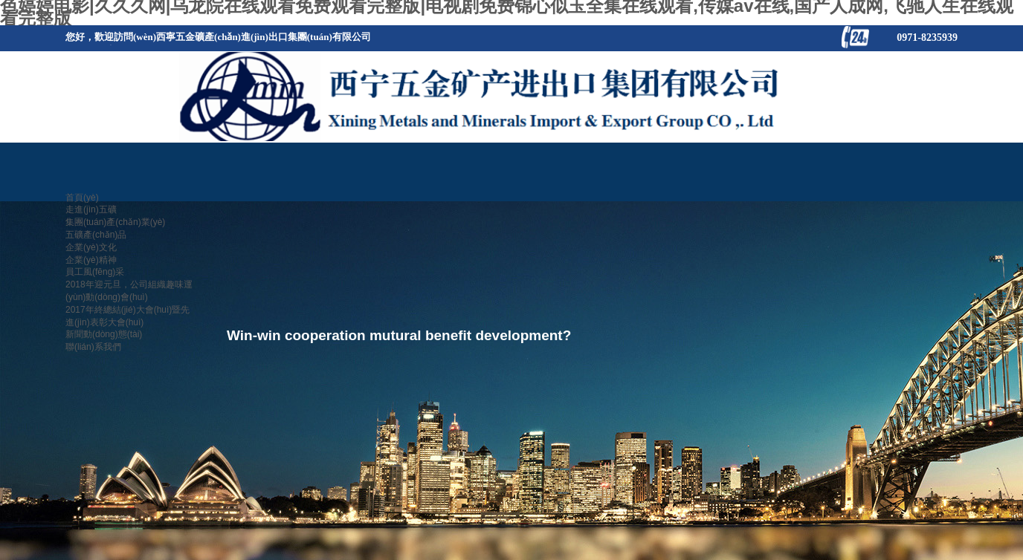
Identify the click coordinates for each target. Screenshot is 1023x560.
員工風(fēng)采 (94, 272)
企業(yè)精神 (91, 260)
